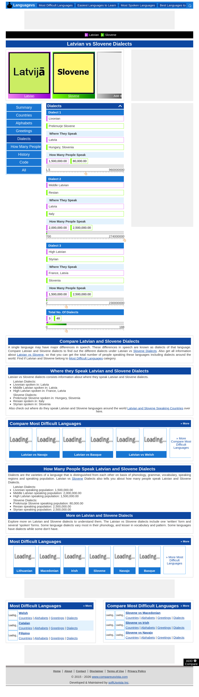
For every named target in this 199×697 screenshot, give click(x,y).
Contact (81, 671)
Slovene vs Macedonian (143, 613)
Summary (24, 107)
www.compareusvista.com (110, 676)
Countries (24, 115)
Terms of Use (115, 671)
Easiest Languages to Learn (96, 5)
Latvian (29, 96)
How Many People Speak (31, 147)
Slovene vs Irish (137, 622)
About (68, 671)
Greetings (24, 131)
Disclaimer (96, 671)
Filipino (24, 633)
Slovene (73, 96)
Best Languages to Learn (177, 5)
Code (23, 162)
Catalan (24, 623)
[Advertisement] (99, 20)
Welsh (23, 613)
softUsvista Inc (118, 682)
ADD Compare (191, 662)
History (24, 154)
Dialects (24, 139)
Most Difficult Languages (56, 5)
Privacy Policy (137, 671)
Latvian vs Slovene (30, 354)
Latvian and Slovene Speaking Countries (155, 408)
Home (57, 671)
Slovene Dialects (145, 351)
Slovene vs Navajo (139, 632)
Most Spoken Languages (138, 5)
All (24, 170)
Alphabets (24, 123)
